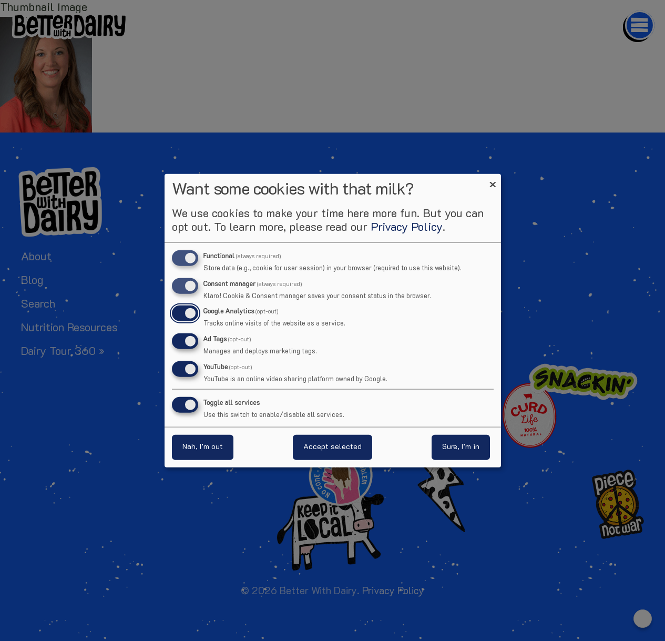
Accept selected (332, 447)
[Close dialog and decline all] (493, 180)
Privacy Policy (407, 227)
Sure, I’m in (460, 447)
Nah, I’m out (202, 447)
